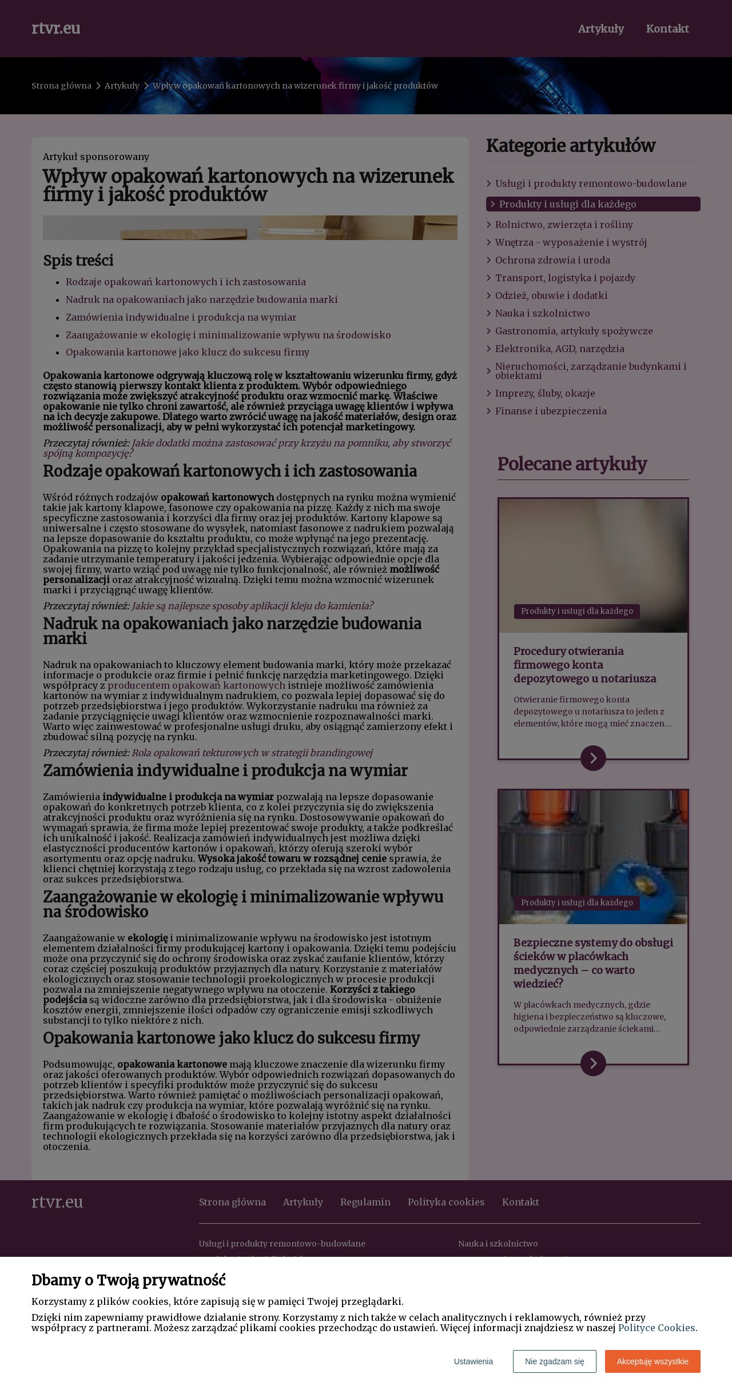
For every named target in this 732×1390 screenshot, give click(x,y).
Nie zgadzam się (554, 1361)
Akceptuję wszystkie (653, 1361)
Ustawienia (473, 1361)
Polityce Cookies (656, 1327)
